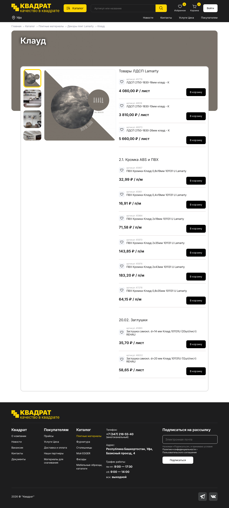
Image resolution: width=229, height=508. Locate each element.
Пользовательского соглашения (179, 452)
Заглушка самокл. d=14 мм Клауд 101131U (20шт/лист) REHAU (161, 333)
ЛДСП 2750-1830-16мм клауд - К (147, 82)
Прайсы (48, 435)
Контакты (166, 17)
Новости (148, 17)
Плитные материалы (88, 435)
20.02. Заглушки (133, 320)
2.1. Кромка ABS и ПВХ (139, 159)
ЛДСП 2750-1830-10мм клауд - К (147, 106)
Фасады (81, 459)
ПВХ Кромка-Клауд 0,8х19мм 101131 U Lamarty (156, 170)
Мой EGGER (83, 453)
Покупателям (209, 17)
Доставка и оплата (55, 447)
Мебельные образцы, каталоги (89, 466)
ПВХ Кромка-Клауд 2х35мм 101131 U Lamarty (155, 242)
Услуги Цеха (186, 17)
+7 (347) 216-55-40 (120, 434)
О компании (18, 435)
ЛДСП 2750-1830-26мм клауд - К (148, 130)
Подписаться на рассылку (186, 430)
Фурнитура (83, 441)
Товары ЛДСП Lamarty (139, 71)
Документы (18, 459)
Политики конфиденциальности (179, 449)
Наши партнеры (53, 453)
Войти (210, 8)
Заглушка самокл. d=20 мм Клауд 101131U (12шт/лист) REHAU (161, 360)
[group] (80, 105)
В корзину (196, 92)
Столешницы (84, 447)
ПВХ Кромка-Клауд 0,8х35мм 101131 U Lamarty (156, 290)
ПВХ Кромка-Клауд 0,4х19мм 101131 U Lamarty (156, 194)
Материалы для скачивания (53, 461)
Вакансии (17, 447)
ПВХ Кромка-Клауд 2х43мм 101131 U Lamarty (155, 266)
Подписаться (178, 460)
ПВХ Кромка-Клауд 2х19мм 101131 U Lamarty (155, 218)
